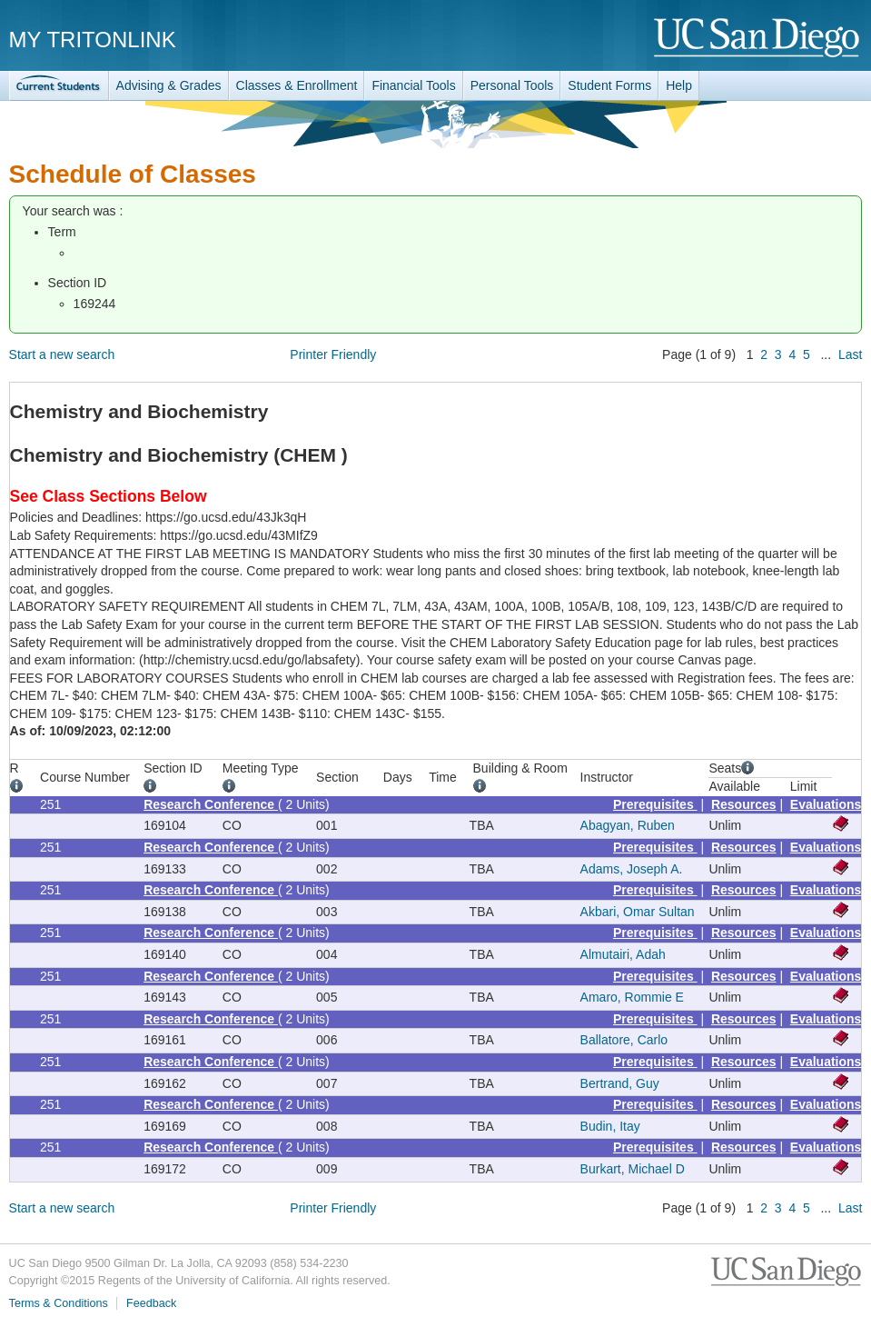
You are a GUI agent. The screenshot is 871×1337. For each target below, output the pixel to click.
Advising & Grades (169, 85)
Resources (744, 804)
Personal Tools (512, 85)
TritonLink (59, 86)
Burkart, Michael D (632, 1169)
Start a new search (62, 354)
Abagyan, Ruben (627, 825)
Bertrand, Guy (619, 1083)
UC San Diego (758, 38)
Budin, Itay (610, 1126)
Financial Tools (413, 85)
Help (679, 85)
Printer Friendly (333, 354)
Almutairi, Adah (623, 954)
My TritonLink (92, 39)
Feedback (151, 1303)
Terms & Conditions (58, 1303)
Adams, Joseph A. (631, 869)
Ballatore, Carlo (624, 1040)
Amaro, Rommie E (632, 997)
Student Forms (609, 85)
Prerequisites (655, 804)
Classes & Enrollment (297, 85)
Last (850, 354)
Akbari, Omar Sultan (637, 911)
